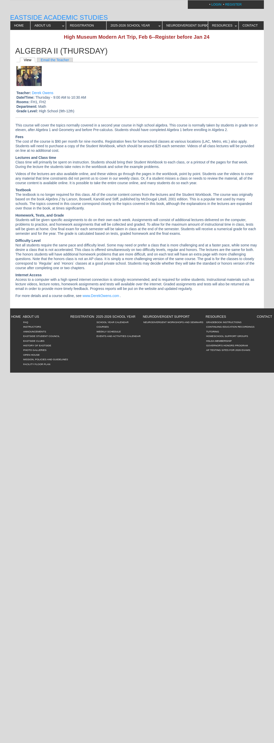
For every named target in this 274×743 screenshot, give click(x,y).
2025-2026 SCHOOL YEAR (130, 25)
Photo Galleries (35, 350)
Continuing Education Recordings (230, 326)
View (27, 60)
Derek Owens (42, 93)
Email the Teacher (55, 60)
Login (216, 4)
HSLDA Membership (219, 340)
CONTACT (250, 25)
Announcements (34, 331)
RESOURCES (222, 25)
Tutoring (212, 331)
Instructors (32, 326)
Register (233, 4)
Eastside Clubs (33, 340)
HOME (19, 25)
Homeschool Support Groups (227, 336)
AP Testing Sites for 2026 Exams (228, 350)
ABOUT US (42, 25)
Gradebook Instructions (223, 322)
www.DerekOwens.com (100, 296)
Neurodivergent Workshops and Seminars (173, 322)
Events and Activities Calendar (119, 336)
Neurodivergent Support (187, 25)
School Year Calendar (113, 322)
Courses (103, 326)
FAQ (25, 322)
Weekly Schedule (109, 331)
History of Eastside (37, 345)
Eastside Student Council (41, 336)
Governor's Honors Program (227, 345)
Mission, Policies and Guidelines (45, 359)
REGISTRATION (82, 25)
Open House (31, 354)
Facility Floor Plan (36, 364)
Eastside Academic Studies (59, 17)
